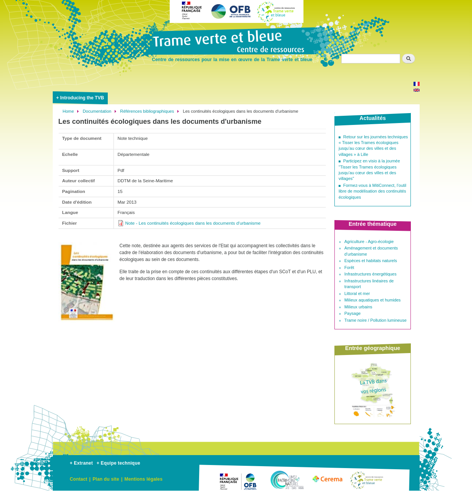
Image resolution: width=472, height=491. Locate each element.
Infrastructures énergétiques (370, 274)
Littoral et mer (357, 293)
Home (68, 111)
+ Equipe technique (118, 463)
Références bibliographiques (147, 111)
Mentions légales (143, 479)
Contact (79, 479)
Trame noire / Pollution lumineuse (375, 320)
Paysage (352, 313)
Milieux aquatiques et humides (372, 300)
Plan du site (105, 479)
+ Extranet (81, 463)
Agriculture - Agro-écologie (369, 241)
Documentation (97, 111)
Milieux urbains (358, 307)
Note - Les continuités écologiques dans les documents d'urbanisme (193, 222)
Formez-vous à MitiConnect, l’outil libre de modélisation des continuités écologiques (372, 191)
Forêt (349, 267)
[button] (86, 325)
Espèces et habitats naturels (370, 260)
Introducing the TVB (82, 97)
